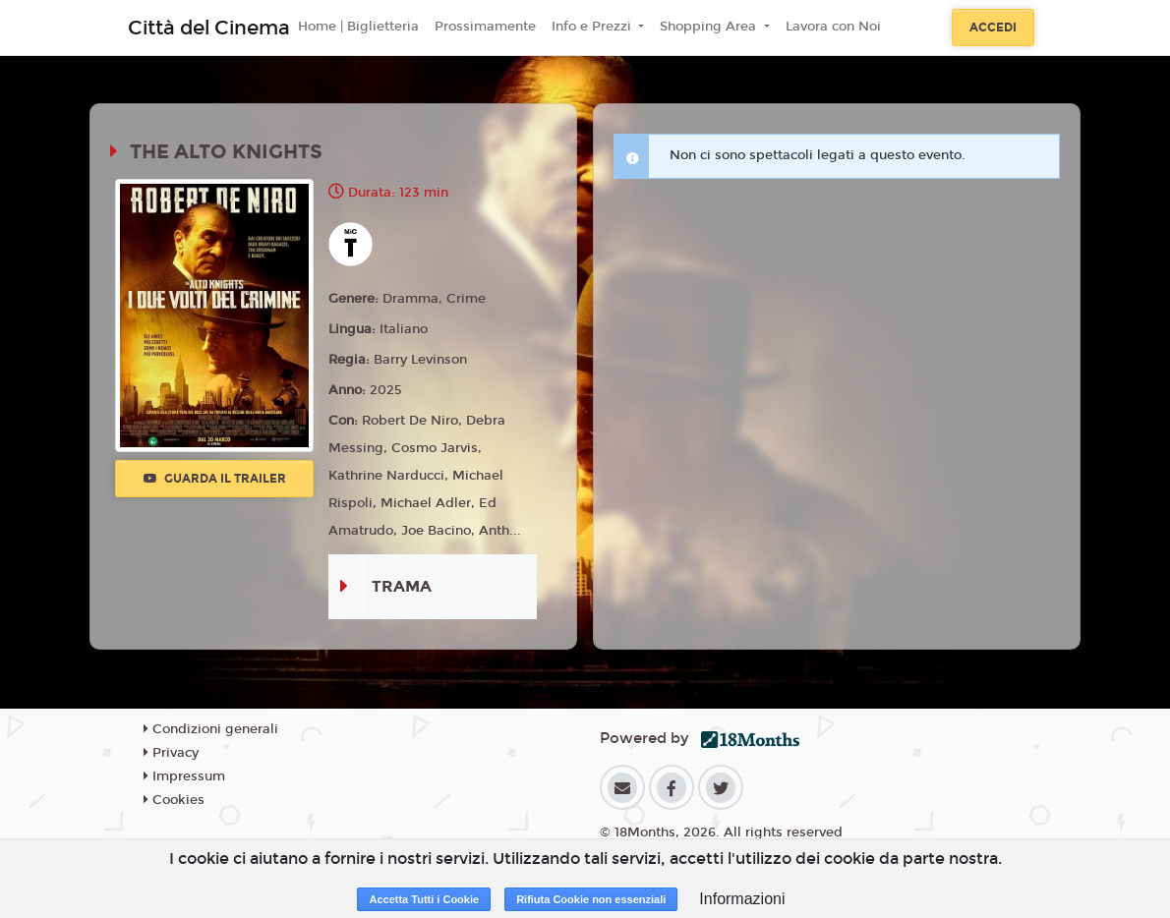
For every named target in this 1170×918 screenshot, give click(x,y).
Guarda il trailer (215, 479)
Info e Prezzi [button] (593, 26)
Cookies (174, 800)
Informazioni (742, 898)
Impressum (184, 776)
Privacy (171, 753)
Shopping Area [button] (710, 26)
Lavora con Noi (833, 26)
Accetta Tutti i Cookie (424, 899)
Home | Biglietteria (358, 26)
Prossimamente (485, 26)
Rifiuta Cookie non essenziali (591, 899)
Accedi (993, 27)
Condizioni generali (211, 729)
